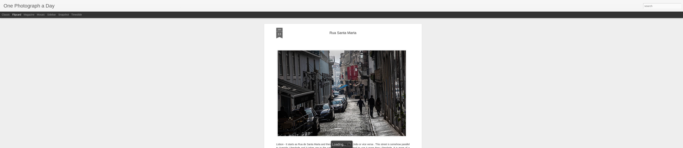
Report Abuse (363, 146)
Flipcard (16, 14)
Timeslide (76, 14)
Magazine (29, 14)
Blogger (352, 146)
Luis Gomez (359, 63)
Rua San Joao (341, 67)
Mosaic (41, 14)
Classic (6, 14)
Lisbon (328, 67)
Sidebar (51, 14)
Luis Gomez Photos (287, 56)
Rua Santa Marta (360, 67)
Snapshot (63, 14)
